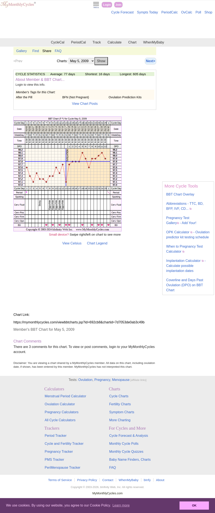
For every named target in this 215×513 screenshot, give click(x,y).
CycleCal (57, 42)
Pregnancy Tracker (59, 451)
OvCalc (186, 12)
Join (118, 4)
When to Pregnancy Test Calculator (184, 249)
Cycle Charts (118, 396)
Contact (107, 480)
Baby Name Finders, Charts (130, 459)
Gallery (21, 51)
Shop (208, 12)
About (160, 480)
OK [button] (194, 505)
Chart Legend (97, 243)
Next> (150, 61)
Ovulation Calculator (60, 404)
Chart (132, 42)
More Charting (119, 420)
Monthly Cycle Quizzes (126, 451)
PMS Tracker (54, 459)
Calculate (115, 42)
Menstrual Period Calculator (65, 396)
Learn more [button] (121, 505)
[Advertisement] (107, 26)
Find (35, 51)
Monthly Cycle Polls (124, 443)
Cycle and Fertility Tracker (64, 443)
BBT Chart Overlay (180, 194)
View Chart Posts (85, 103)
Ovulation (85, 380)
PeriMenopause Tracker (62, 467)
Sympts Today (147, 12)
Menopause (121, 380)
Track (97, 42)
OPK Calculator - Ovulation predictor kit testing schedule (188, 234)
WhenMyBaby (153, 42)
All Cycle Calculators (60, 420)
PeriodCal (78, 42)
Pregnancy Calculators (62, 412)
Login (107, 4)
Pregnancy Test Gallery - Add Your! (181, 220)
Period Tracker (56, 435)
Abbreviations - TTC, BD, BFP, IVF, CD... (185, 206)
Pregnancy (102, 380)
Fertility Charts (120, 404)
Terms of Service (60, 480)
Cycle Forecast (122, 12)
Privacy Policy (87, 480)
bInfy (147, 480)
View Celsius (71, 243)
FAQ (58, 51)
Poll (198, 12)
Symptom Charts (121, 412)
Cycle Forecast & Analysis (128, 435)
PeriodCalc (169, 12)
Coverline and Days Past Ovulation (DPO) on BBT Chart (184, 285)
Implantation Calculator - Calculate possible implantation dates (186, 266)
